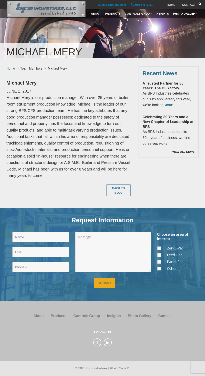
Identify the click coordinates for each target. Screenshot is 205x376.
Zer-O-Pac (175, 248)
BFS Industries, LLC (46, 9)
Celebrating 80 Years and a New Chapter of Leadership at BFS (168, 122)
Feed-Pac (174, 255)
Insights (114, 316)
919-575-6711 (144, 4)
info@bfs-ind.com (114, 4)
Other (172, 268)
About (38, 316)
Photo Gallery (139, 316)
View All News (183, 151)
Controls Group (86, 316)
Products (58, 316)
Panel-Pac (175, 261)
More (169, 105)
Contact (165, 316)
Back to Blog (118, 190)
